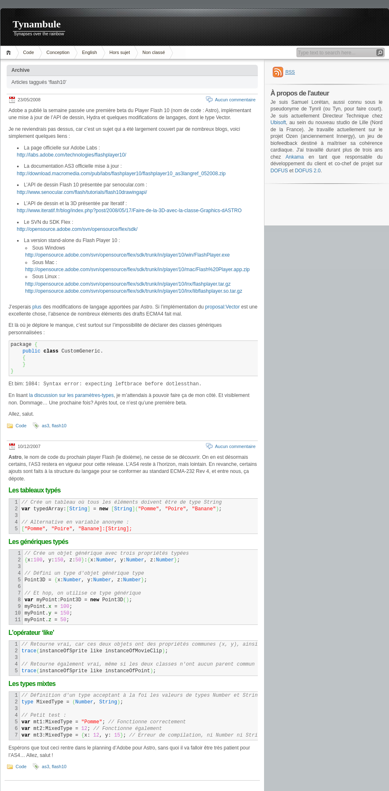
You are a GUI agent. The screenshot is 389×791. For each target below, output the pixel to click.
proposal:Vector (222, 307)
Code (28, 52)
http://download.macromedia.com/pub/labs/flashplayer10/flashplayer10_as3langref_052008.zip (121, 173)
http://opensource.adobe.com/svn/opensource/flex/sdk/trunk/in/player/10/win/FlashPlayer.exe (127, 255)
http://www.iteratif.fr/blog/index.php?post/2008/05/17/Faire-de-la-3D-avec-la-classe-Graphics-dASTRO (129, 210)
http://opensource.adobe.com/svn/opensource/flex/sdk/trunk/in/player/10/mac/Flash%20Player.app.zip (137, 269)
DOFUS (279, 171)
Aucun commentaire (235, 99)
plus (37, 307)
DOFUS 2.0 (307, 171)
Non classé (153, 52)
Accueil (9, 52)
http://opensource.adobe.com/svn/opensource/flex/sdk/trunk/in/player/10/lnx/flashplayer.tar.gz (128, 284)
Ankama (295, 157)
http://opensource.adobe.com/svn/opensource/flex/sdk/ (77, 229)
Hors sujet (120, 52)
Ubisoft (278, 122)
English (89, 52)
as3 (45, 425)
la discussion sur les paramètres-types (71, 395)
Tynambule (37, 24)
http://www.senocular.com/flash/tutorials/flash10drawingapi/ (82, 192)
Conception (58, 52)
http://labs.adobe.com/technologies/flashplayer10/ (72, 155)
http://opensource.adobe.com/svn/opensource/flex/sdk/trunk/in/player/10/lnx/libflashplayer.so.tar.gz (133, 291)
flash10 (59, 425)
